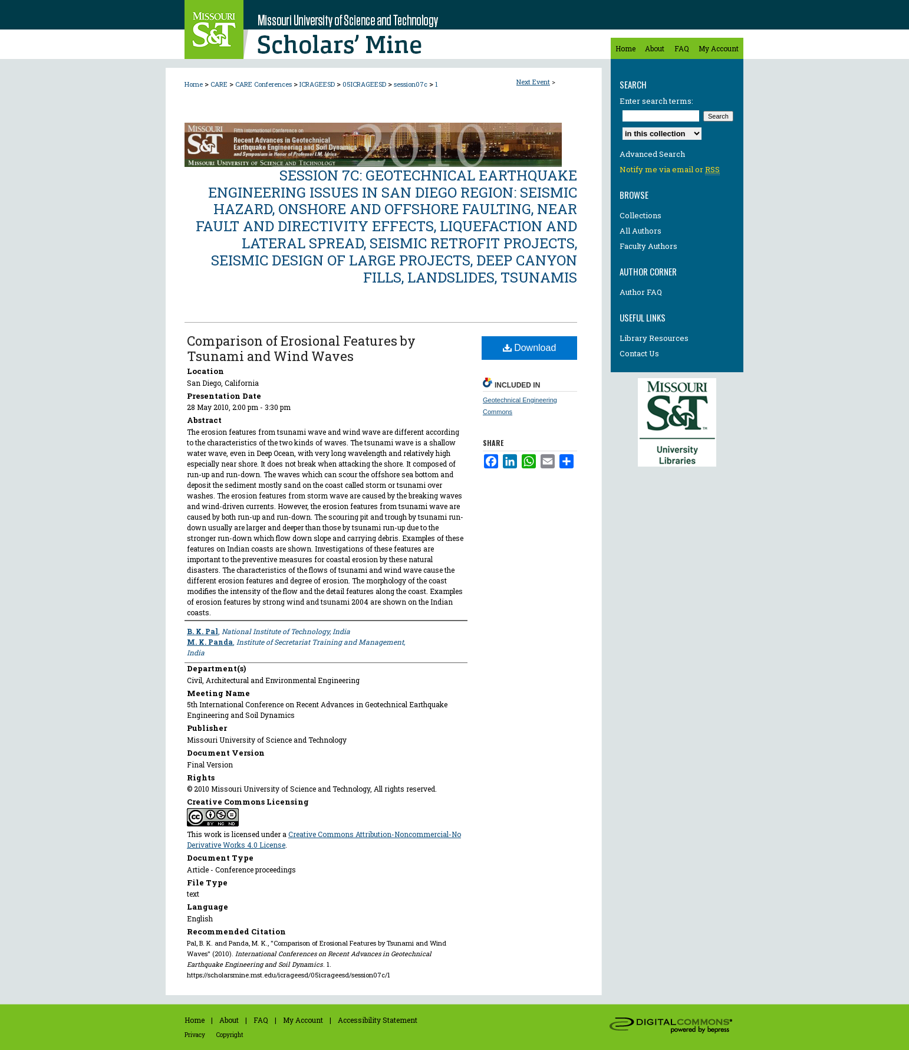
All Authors (640, 230)
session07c (411, 84)
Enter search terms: (656, 101)
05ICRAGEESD (365, 84)
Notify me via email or (670, 169)
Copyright (229, 1035)
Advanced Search (652, 154)
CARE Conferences (264, 84)
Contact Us (639, 353)
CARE (219, 84)
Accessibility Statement (377, 1020)
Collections (640, 215)
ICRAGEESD (318, 84)
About (229, 1020)
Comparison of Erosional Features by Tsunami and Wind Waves (301, 348)
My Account (303, 1020)
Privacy (195, 1035)
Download (529, 348)
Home (194, 84)
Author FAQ (641, 292)
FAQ (260, 1020)
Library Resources (654, 338)
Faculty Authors (648, 246)
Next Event (533, 81)
